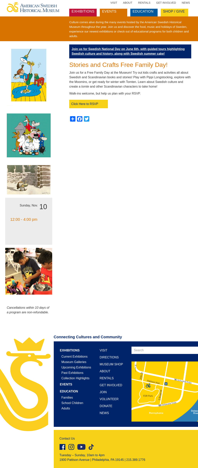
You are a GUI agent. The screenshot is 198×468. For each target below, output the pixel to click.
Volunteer (109, 399)
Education (143, 11)
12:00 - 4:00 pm (23, 219)
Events (109, 11)
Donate (106, 406)
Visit (113, 2)
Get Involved (166, 2)
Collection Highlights (75, 378)
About (127, 2)
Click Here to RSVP (84, 104)
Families (67, 397)
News (186, 2)
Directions (109, 357)
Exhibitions (83, 11)
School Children (72, 403)
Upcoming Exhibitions (76, 367)
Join (103, 392)
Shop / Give (174, 11)
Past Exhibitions (72, 372)
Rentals (144, 2)
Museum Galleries (73, 362)
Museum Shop (111, 364)
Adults (65, 408)
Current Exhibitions (74, 356)
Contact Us (67, 438)
